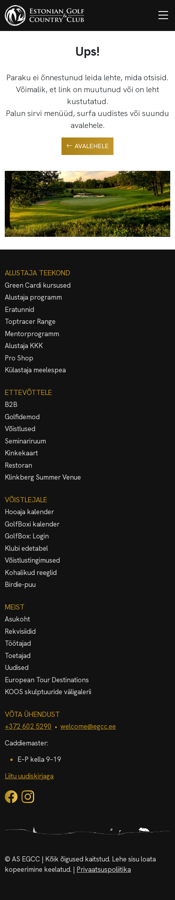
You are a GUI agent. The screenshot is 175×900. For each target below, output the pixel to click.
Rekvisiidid (20, 631)
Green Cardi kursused (38, 285)
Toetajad (18, 655)
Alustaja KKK (24, 345)
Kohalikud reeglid (31, 572)
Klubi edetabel (26, 548)
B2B (11, 404)
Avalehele (87, 146)
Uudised (17, 667)
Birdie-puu (20, 584)
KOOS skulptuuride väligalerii (48, 691)
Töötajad (18, 643)
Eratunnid (19, 309)
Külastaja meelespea (35, 370)
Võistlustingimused (32, 560)
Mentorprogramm (32, 333)
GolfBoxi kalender (32, 524)
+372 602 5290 (28, 726)
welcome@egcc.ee (88, 726)
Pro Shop (19, 358)
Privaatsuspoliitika (104, 869)
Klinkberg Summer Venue (43, 477)
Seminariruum (25, 441)
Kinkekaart (21, 453)
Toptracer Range (30, 321)
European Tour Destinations (47, 679)
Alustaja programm (33, 297)
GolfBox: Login (27, 536)
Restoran (18, 465)
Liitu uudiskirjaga (29, 776)
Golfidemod (22, 416)
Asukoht (17, 619)
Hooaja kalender (29, 511)
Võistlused (20, 428)
